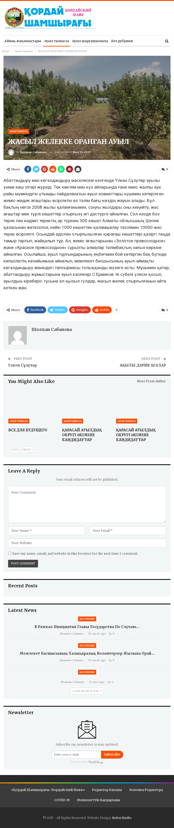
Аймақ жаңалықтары (22, 41)
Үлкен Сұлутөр (22, 365)
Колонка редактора (146, 790)
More (140, 41)
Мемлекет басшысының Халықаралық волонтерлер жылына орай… (87, 653)
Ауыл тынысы (56, 41)
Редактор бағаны (107, 790)
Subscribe (112, 754)
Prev (14, 449)
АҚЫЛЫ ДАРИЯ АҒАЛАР (143, 365)
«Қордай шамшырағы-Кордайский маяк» (48, 790)
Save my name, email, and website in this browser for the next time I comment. (75, 554)
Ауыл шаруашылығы (90, 41)
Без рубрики (122, 41)
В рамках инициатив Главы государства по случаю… (87, 627)
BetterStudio (121, 818)
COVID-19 (62, 800)
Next (28, 449)
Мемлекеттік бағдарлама (98, 800)
